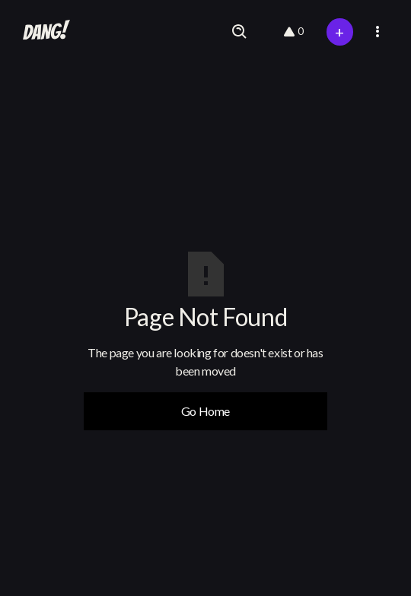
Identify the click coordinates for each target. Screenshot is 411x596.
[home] (42, 32)
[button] (377, 31)
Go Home (205, 411)
